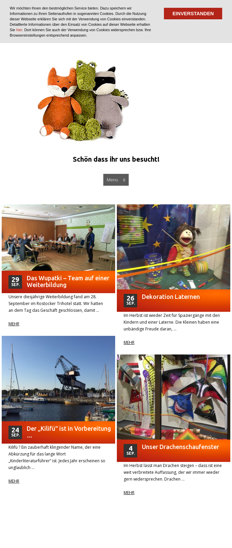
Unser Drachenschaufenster (180, 446)
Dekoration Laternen (171, 296)
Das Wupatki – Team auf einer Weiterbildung (68, 281)
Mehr (13, 324)
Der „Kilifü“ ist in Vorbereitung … (69, 432)
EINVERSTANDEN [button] (193, 13)
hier (19, 30)
